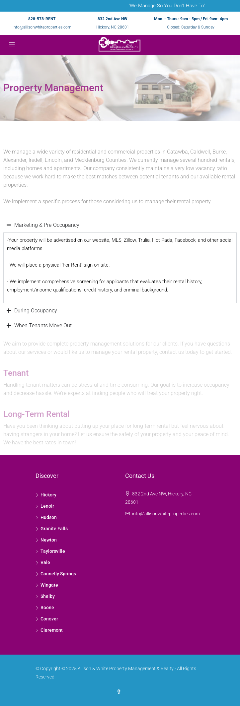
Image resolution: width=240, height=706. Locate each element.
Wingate (49, 585)
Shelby (47, 596)
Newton (48, 540)
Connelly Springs (58, 573)
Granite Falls (54, 528)
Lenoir (47, 506)
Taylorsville (52, 551)
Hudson (48, 517)
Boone (47, 607)
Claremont (51, 630)
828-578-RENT (41, 19)
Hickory (48, 494)
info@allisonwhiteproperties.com (42, 27)
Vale (45, 562)
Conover (49, 618)
